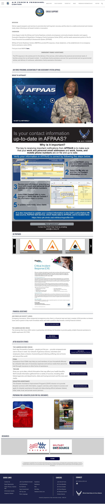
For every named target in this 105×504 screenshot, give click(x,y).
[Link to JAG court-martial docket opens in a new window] (9, 494)
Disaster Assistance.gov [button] (80, 386)
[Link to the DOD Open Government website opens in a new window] (23, 487)
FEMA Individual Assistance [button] (79, 363)
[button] (2, 3)
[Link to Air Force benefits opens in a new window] (60, 485)
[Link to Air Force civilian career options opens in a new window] (59, 494)
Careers (59, 478)
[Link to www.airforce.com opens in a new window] (60, 482)
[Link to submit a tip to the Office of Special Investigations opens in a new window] (22, 489)
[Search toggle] (102, 3)
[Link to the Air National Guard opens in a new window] (60, 492)
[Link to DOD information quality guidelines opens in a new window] (8, 489)
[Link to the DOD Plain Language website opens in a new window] (22, 492)
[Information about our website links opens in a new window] (23, 482)
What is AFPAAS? (25, 120)
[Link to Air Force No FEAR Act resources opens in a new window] (22, 485)
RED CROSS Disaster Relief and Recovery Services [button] (81, 352)
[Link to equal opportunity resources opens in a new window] (7, 485)
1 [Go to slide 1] (85, 122)
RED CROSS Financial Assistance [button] (52, 337)
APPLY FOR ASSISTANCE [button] (52, 324)
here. (28, 48)
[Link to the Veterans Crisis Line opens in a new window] (40, 489)
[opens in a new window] (21, 494)
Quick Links (7, 478)
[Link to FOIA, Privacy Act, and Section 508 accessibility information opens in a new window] (10, 487)
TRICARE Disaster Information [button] (80, 374)
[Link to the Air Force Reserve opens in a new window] (60, 489)
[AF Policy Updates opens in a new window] (58, 3)
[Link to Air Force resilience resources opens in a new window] (37, 482)
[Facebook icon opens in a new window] (77, 484)
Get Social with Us (81, 482)
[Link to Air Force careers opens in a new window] (60, 487)
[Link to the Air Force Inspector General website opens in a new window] (7, 492)
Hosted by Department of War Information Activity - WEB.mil (52, 497)
